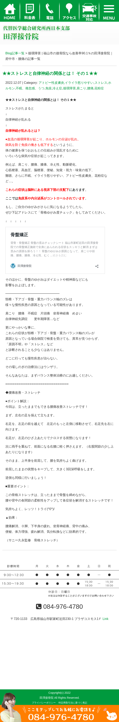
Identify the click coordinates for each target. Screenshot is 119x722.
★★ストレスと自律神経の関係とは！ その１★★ (50, 73)
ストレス (101, 82)
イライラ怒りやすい (79, 82)
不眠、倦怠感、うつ (30, 88)
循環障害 (69, 88)
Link (105, 619)
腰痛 (90, 88)
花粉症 (99, 88)
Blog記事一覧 (14, 53)
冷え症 (57, 88)
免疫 (48, 88)
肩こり (81, 88)
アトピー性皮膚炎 (51, 82)
